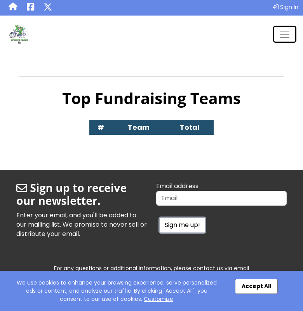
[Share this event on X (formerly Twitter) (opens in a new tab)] (48, 8)
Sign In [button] (285, 7)
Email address (177, 186)
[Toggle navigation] (284, 34)
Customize (158, 299)
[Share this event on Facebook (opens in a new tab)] (30, 8)
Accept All (256, 286)
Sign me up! (182, 224)
